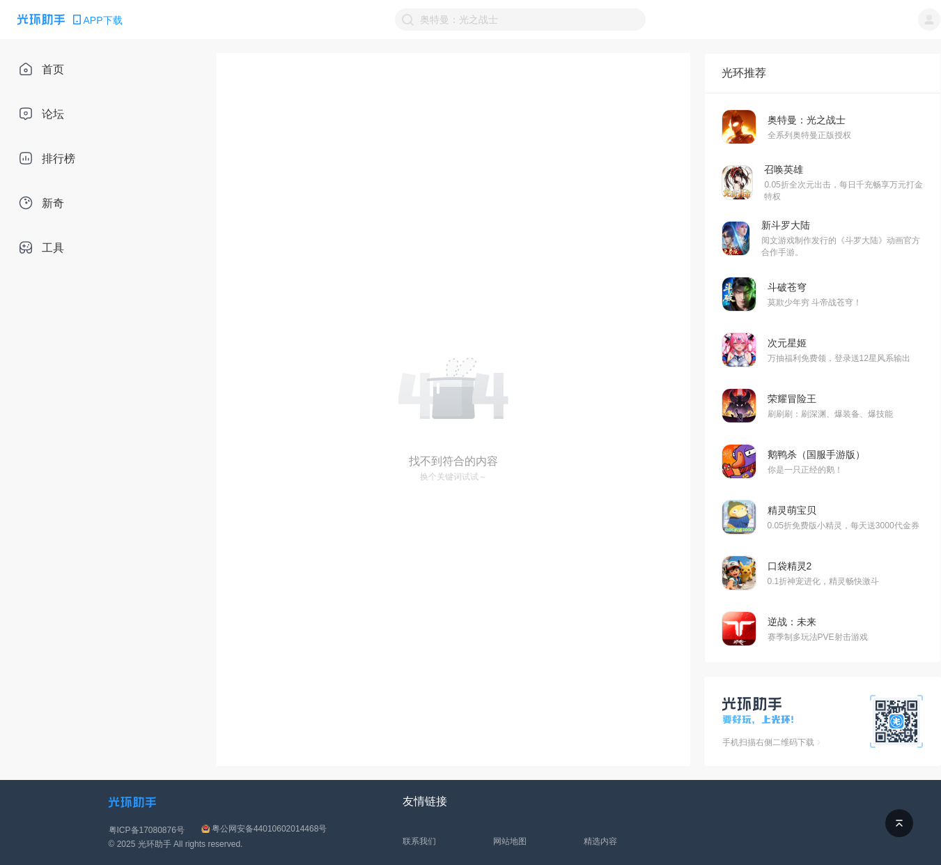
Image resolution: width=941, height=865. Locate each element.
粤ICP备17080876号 (147, 830)
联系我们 (419, 841)
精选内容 (600, 841)
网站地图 (510, 841)
